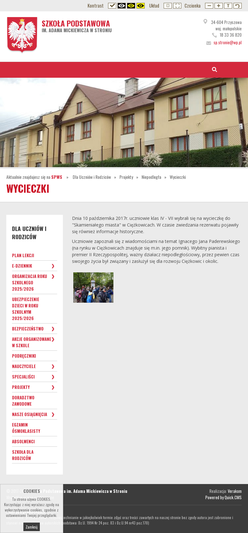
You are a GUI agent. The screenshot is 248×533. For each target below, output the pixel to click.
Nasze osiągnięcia (29, 414)
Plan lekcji (23, 255)
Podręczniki (24, 356)
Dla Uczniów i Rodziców (92, 176)
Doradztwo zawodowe (23, 400)
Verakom (235, 491)
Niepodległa (151, 176)
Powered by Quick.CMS (223, 497)
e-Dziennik (22, 266)
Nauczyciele (24, 366)
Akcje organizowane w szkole (31, 342)
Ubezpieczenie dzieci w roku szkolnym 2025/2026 (25, 308)
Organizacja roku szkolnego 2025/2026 (29, 282)
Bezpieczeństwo (28, 328)
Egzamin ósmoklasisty (26, 427)
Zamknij (32, 527)
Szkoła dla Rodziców (22, 455)
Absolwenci (23, 441)
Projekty (126, 176)
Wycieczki (178, 176)
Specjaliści (23, 376)
